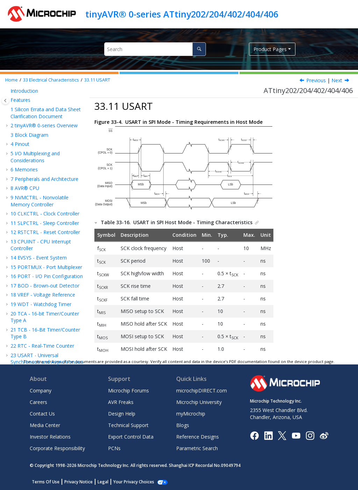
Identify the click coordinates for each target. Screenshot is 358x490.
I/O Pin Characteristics (47, 157)
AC (25, 222)
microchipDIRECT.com (201, 390)
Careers (38, 402)
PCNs (114, 448)
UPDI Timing (36, 231)
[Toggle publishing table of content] (5, 100)
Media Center (45, 425)
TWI (26, 185)
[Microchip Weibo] (324, 435)
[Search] (199, 49)
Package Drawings (34, 268)
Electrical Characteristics (51, 80)
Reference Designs (197, 436)
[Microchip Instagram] (310, 435)
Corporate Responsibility (57, 448)
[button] (12, 90)
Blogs (182, 425)
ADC (27, 203)
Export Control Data (130, 436)
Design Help (121, 413)
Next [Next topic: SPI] (336, 80)
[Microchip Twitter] (282, 435)
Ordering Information (37, 259)
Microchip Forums (128, 390)
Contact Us (42, 413)
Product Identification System (43, 331)
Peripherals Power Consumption (41, 103)
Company (40, 390)
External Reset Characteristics (37, 135)
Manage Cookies (129, 482)
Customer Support (31, 322)
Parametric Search (197, 448)
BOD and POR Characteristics (37, 119)
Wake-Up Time (37, 90)
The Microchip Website (36, 296)
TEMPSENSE (36, 213)
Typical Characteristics (39, 250)
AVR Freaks (121, 402)
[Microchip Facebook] (254, 435)
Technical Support (128, 425)
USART (97, 80)
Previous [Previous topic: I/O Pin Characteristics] (316, 80)
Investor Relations (50, 436)
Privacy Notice (78, 482)
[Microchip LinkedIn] (268, 435)
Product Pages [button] (270, 49)
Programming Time (44, 241)
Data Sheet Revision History (45, 287)
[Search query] (155, 49)
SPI (25, 175)
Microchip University (199, 402)
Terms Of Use (45, 482)
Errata (20, 278)
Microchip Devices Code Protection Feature (37, 344)
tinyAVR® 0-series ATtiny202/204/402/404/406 (181, 14)
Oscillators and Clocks (45, 148)
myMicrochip (190, 413)
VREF (28, 194)
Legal (103, 482)
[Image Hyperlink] (296, 435)
